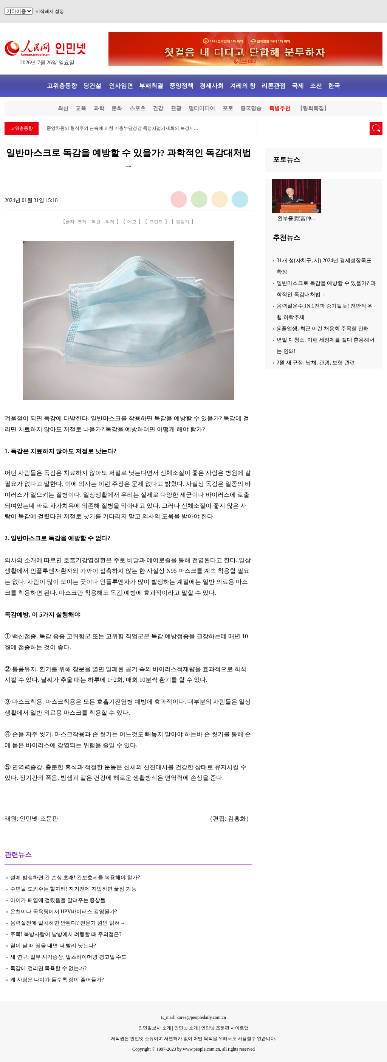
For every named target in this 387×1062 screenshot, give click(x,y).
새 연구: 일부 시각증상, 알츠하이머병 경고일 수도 (68, 957)
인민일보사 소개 (154, 1028)
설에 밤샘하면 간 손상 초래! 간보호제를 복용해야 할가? (75, 877)
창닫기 (182, 221)
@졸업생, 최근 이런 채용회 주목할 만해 (323, 328)
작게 (110, 221)
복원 (96, 221)
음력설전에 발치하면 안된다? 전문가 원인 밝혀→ (67, 923)
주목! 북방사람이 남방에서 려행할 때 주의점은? (65, 934)
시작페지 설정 (50, 11)
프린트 (156, 221)
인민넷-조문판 (39, 818)
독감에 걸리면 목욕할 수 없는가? (48, 968)
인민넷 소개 (185, 1028)
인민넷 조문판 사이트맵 (225, 1028)
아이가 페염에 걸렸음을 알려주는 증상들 (58, 900)
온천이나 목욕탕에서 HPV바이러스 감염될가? (63, 911)
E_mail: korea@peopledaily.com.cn (193, 1017)
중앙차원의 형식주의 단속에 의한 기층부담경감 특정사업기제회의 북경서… (122, 128)
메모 (131, 221)
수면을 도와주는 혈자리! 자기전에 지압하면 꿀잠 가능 (73, 889)
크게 (82, 221)
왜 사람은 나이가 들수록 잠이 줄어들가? (57, 980)
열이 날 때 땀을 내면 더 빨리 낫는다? (53, 945)
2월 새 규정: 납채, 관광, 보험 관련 (316, 362)
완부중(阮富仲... (296, 218)
